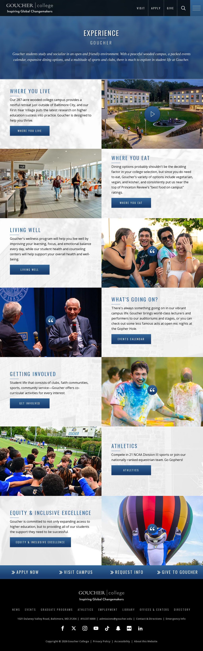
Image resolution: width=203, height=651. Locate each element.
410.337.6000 (87, 618)
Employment (108, 610)
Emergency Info (176, 618)
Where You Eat (131, 203)
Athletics (131, 470)
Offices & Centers (154, 610)
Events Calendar (131, 339)
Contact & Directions (149, 618)
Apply (156, 8)
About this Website (145, 641)
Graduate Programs (57, 610)
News (16, 610)
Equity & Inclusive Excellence (40, 542)
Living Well (30, 269)
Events (30, 610)
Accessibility (122, 641)
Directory (182, 610)
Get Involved (29, 403)
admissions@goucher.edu (115, 618)
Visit (141, 8)
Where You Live (30, 131)
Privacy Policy (101, 641)
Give (170, 8)
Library (129, 610)
